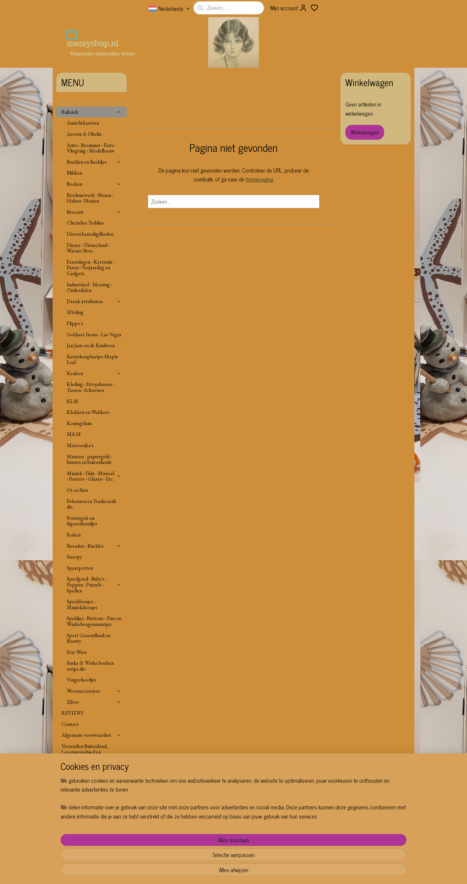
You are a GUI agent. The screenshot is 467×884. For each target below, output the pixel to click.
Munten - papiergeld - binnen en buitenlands (89, 459)
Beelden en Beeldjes (94, 161)
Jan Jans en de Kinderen (91, 345)
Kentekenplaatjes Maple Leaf (92, 359)
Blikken (74, 172)
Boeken (94, 183)
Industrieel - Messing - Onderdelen (89, 287)
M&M (74, 434)
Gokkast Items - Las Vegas (94, 334)
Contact (70, 724)
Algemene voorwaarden (91, 734)
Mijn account (288, 7)
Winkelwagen (365, 132)
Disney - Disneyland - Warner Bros (88, 248)
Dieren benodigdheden (90, 233)
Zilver (94, 702)
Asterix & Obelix (84, 134)
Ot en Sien (77, 490)
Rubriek (91, 111)
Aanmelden (363, 837)
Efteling (75, 312)
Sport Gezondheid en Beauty (88, 638)
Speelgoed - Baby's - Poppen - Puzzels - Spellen (94, 584)
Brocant (94, 211)
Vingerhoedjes (81, 679)
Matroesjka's (80, 445)
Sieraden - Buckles (94, 545)
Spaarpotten (80, 567)
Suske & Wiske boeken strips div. (90, 665)
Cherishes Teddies (85, 222)
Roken (74, 534)
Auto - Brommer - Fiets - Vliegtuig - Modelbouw (91, 148)
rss (260, 872)
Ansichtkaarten (83, 122)
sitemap (250, 872)
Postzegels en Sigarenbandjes (82, 520)
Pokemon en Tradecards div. (91, 504)
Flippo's (75, 323)
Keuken (94, 373)
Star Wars (77, 652)
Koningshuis (79, 423)
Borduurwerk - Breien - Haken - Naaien (90, 198)
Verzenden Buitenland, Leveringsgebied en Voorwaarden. (84, 752)
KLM (72, 401)
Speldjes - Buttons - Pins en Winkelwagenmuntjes (94, 621)
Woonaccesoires (94, 690)
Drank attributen (94, 301)
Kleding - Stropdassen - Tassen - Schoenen (90, 387)
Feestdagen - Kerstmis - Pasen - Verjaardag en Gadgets (91, 267)
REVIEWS (72, 712)
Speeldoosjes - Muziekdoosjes (82, 604)
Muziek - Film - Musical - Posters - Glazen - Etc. (94, 476)
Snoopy (74, 556)
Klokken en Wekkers (88, 412)
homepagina (259, 179)
